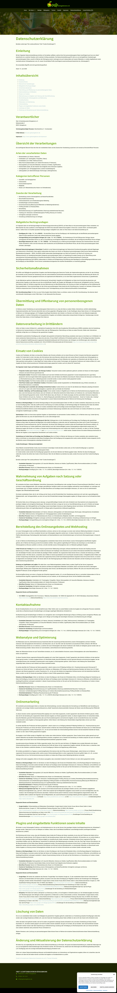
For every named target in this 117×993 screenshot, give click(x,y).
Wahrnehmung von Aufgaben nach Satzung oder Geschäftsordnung (37, 96)
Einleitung (21, 80)
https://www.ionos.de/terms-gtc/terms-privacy (55, 598)
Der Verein (31, 10)
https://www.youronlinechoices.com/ (54, 430)
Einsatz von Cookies (24, 94)
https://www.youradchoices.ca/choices (54, 796)
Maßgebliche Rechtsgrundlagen (27, 86)
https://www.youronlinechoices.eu (28, 796)
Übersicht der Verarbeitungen (26, 84)
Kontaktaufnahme (23, 100)
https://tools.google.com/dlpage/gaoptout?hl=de (60, 814)
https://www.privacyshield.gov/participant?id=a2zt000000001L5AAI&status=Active (73, 812)
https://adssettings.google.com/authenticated (43, 816)
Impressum (105, 990)
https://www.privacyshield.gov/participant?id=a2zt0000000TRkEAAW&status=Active (41, 886)
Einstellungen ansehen (107, 987)
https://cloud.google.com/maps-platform (64, 882)
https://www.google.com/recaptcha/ (28, 898)
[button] (114, 974)
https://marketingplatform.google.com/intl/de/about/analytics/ (36, 810)
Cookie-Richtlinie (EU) (88, 10)
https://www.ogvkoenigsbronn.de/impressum (35, 136)
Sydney (43, 990)
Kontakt (59, 10)
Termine (53, 10)
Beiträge (39, 10)
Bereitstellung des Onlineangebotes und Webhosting (33, 98)
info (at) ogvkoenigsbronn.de (32, 133)
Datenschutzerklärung (97, 990)
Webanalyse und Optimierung (26, 102)
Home (25, 10)
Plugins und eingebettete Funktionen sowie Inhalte (32, 106)
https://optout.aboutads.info (33, 430)
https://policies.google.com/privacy (74, 810)
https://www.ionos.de (24, 598)
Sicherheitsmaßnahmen (25, 88)
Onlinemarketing (23, 104)
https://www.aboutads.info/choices (78, 796)
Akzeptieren (83, 987)
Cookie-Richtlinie (89, 990)
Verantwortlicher (23, 82)
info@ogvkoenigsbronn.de (25, 979)
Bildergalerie (46, 10)
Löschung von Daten (24, 108)
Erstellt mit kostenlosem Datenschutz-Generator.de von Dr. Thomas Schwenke (36, 958)
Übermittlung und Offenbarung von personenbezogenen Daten (35, 90)
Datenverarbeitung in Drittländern (27, 92)
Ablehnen (93, 987)
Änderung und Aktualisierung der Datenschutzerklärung (33, 110)
